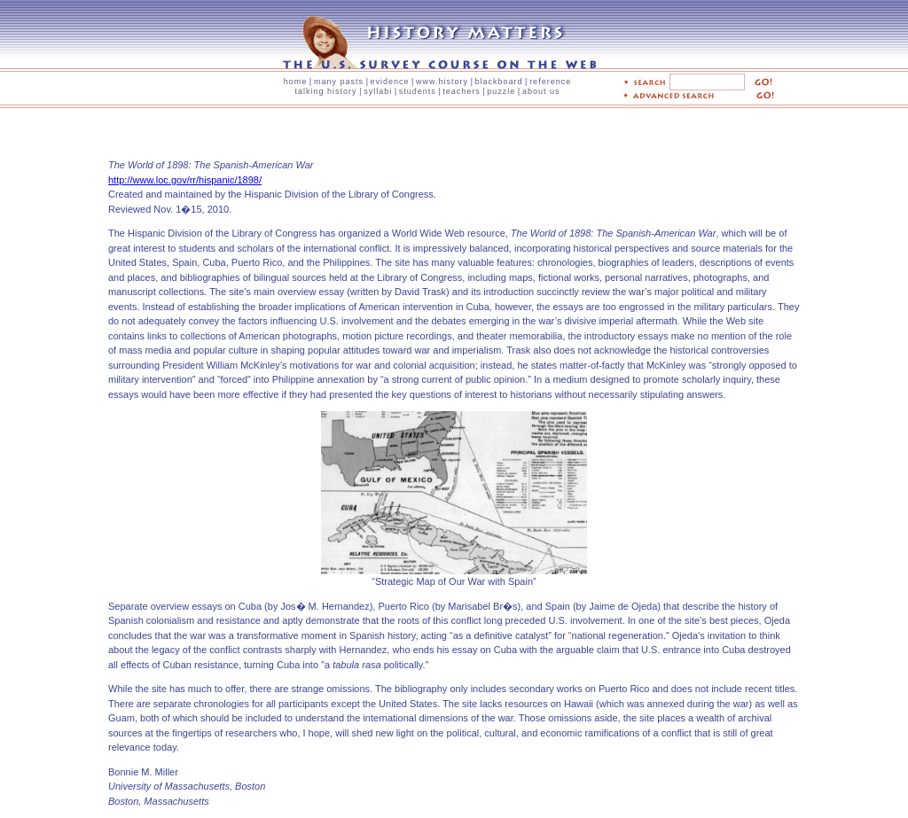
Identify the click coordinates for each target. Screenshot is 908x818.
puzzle (501, 91)
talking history (326, 91)
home (296, 81)
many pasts (339, 81)
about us (541, 91)
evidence (389, 81)
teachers (461, 91)
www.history (442, 81)
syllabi (378, 91)
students (417, 91)
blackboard (499, 81)
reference (550, 81)
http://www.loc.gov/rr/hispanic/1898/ (185, 180)
